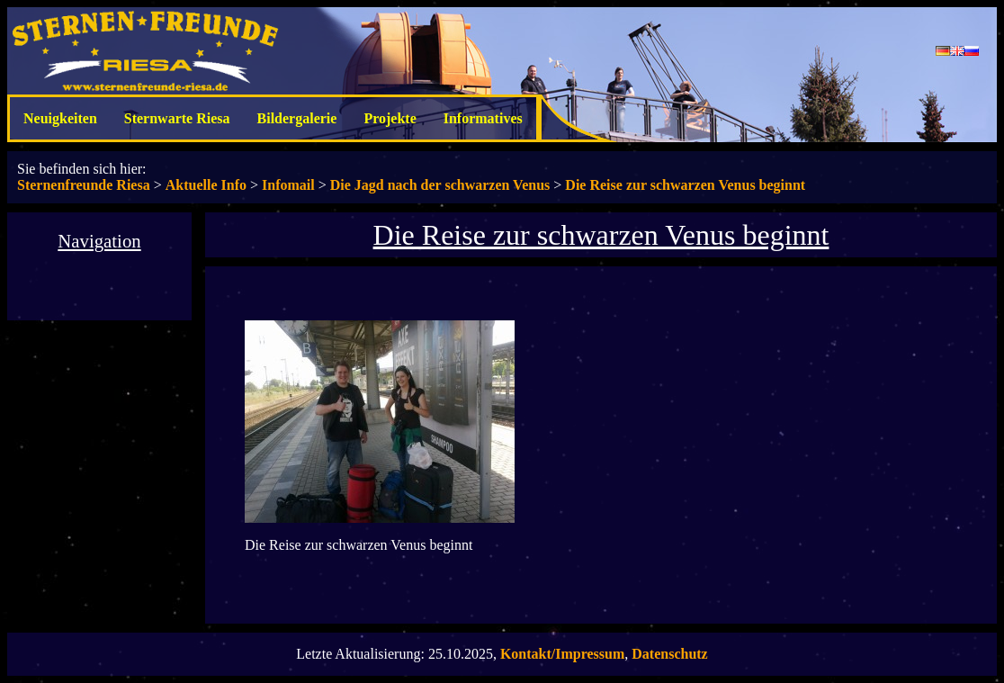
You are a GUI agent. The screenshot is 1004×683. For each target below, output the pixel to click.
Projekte (389, 118)
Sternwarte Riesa (177, 118)
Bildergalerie (297, 118)
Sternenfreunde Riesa (83, 185)
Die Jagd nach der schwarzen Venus (440, 185)
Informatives (483, 118)
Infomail (288, 185)
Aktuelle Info (206, 185)
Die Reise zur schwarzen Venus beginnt (685, 185)
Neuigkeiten (60, 118)
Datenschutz (669, 653)
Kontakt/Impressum (562, 653)
